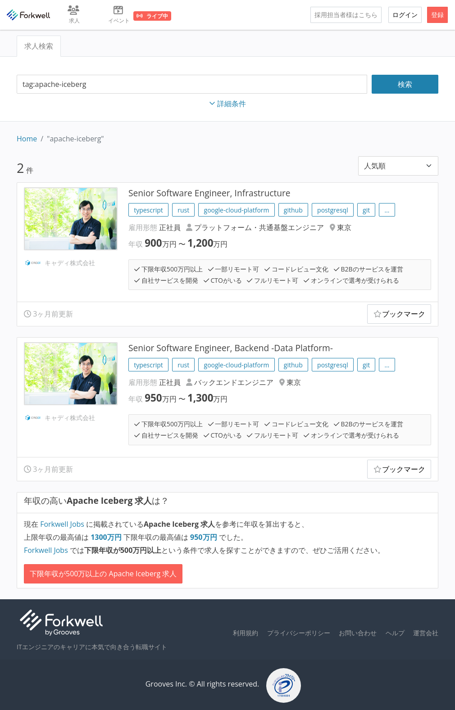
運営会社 (425, 633)
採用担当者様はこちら (346, 14)
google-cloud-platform (236, 210)
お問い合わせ (358, 633)
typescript (148, 210)
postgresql (332, 210)
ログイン (405, 14)
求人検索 (38, 46)
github (293, 210)
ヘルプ (395, 633)
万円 (107, 537)
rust (183, 210)
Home (27, 139)
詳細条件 (227, 104)
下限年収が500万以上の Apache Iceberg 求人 (103, 574)
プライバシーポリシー (298, 633)
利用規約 (245, 633)
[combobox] (192, 84)
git (366, 210)
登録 (437, 14)
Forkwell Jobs (62, 524)
